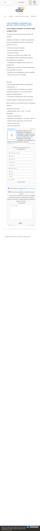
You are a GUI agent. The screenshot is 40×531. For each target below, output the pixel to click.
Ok (27, 527)
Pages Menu (22, 2)
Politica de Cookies (34, 527)
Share (34, 2)
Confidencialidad (26, 236)
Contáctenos (19, 236)
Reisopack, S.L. (12, 129)
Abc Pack (14, 236)
